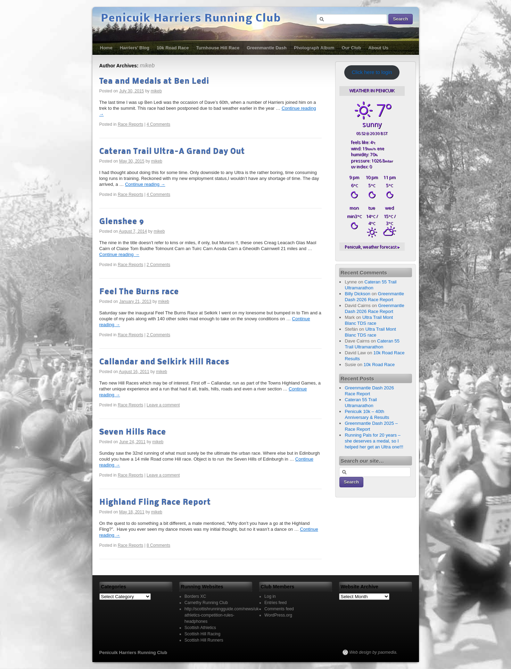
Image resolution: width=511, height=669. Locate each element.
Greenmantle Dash (267, 47)
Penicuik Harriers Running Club (191, 18)
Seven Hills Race (132, 432)
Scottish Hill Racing (202, 633)
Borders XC (195, 596)
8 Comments (158, 545)
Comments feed (279, 608)
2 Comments (158, 264)
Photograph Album (314, 47)
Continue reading (145, 184)
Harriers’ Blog (134, 47)
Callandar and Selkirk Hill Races (164, 362)
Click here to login (372, 72)
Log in (270, 596)
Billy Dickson (357, 293)
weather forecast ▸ (372, 246)
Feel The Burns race (139, 292)
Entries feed (275, 602)
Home (106, 47)
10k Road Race (173, 47)
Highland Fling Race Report (155, 502)
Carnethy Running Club (206, 602)
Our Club (351, 47)
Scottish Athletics (200, 627)
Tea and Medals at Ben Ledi (154, 81)
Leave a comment (163, 405)
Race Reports (130, 124)
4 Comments (158, 124)
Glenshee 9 (121, 222)
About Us (378, 47)
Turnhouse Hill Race (217, 47)
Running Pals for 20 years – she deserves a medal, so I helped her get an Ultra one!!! (374, 440)
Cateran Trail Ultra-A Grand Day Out (172, 152)
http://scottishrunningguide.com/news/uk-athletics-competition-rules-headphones (222, 615)
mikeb (147, 65)
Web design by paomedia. (373, 652)
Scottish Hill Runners (203, 640)
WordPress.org (278, 615)
